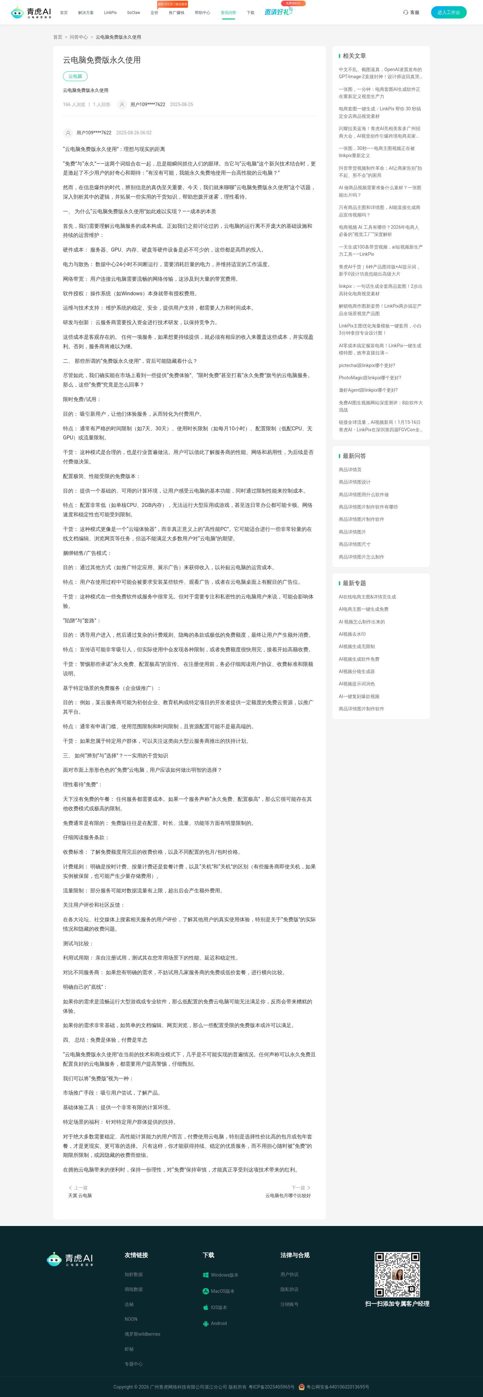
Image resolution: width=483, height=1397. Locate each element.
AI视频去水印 (352, 634)
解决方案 (86, 12)
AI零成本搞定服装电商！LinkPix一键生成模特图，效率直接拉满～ (380, 349)
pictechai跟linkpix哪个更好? (367, 365)
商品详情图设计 (355, 481)
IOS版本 (215, 1307)
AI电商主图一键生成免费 (364, 609)
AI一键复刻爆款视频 (359, 696)
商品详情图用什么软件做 (364, 494)
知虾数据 (134, 1274)
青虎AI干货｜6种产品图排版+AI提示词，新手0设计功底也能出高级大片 (380, 270)
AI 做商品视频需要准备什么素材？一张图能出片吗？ (380, 191)
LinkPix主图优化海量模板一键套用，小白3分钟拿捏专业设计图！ (380, 329)
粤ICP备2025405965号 (272, 1387)
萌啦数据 (134, 1289)
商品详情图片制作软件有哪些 (368, 506)
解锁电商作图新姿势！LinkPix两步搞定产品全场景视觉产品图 (380, 309)
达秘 (129, 1304)
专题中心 (134, 1363)
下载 (250, 12)
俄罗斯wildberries (142, 1334)
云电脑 (75, 76)
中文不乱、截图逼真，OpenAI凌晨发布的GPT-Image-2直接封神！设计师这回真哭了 (380, 73)
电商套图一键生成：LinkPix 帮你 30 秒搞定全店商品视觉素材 (380, 112)
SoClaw (133, 12)
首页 (64, 12)
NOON (131, 1319)
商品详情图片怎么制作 (361, 556)
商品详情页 (350, 469)
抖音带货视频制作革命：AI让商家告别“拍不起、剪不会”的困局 (380, 171)
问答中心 (79, 37)
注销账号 (289, 1304)
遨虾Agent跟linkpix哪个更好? (368, 390)
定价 (154, 12)
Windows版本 (221, 1275)
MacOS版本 (219, 1291)
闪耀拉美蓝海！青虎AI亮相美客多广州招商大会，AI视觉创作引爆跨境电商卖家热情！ (379, 133)
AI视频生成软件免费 (359, 659)
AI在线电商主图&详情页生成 (367, 596)
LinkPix (110, 12)
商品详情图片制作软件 (361, 519)
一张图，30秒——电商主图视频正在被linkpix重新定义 (377, 152)
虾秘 (129, 1349)
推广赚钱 (176, 12)
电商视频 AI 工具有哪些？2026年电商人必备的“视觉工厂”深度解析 (379, 231)
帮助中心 (202, 12)
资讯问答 (228, 12)
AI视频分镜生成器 (357, 671)
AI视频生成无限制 (357, 646)
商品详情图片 (352, 531)
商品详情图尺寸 (355, 544)
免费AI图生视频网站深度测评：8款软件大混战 (381, 406)
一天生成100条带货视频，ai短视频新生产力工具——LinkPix (381, 250)
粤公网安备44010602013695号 (337, 1387)
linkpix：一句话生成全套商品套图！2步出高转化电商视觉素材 (381, 290)
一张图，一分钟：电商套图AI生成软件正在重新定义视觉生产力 (379, 93)
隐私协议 (289, 1289)
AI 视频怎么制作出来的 (362, 621)
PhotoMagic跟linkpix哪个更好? (370, 377)
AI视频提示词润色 (357, 683)
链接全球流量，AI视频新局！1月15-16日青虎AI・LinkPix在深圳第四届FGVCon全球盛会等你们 (380, 426)
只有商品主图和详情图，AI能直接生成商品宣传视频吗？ (379, 211)
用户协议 (289, 1274)
